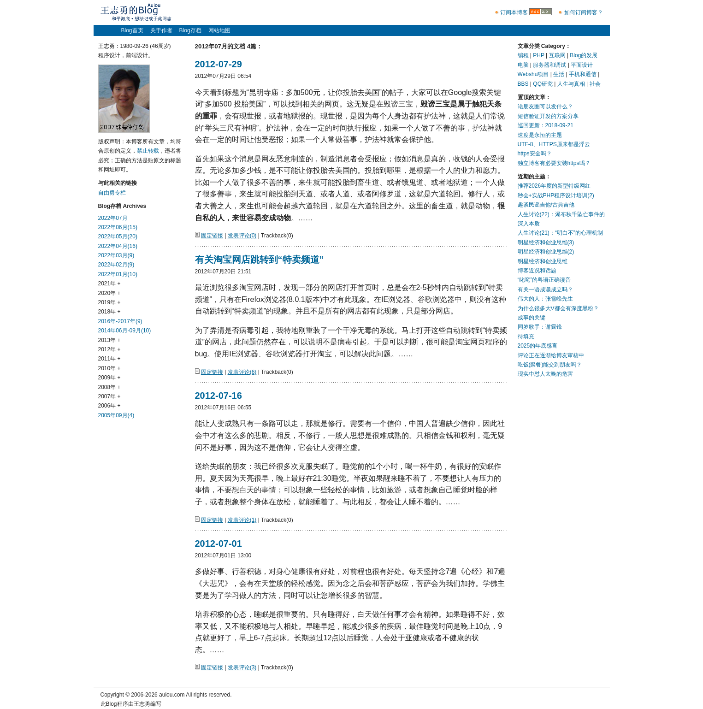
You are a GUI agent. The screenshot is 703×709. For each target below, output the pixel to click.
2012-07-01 (218, 543)
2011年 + (109, 358)
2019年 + (109, 302)
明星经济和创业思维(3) (546, 242)
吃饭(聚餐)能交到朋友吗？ (550, 364)
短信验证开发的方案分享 (548, 116)
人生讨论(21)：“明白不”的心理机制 (560, 233)
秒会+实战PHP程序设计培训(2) (556, 195)
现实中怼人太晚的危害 (545, 374)
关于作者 (161, 30)
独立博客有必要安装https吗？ (554, 163)
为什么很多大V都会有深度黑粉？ (558, 308)
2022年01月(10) (117, 274)
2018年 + (109, 311)
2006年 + (109, 405)
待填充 (526, 336)
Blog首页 (132, 30)
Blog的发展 (583, 55)
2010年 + (109, 368)
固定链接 (212, 235)
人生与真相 (571, 84)
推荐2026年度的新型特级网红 (554, 186)
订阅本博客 (514, 12)
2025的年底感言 (538, 346)
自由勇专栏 (112, 192)
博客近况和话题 (537, 270)
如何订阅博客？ (583, 12)
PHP (538, 55)
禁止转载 (148, 151)
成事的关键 (531, 317)
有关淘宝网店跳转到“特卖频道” (259, 259)
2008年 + (109, 387)
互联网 (557, 55)
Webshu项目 (533, 74)
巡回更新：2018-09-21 (545, 125)
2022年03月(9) (116, 255)
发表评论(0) (242, 235)
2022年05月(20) (117, 236)
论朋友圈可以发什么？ (545, 106)
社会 (595, 84)
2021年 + (109, 283)
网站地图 (219, 30)
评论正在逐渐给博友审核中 (551, 355)
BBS (523, 84)
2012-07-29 (218, 64)
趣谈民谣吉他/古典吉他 (546, 204)
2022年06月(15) (117, 227)
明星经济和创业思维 (542, 261)
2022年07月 (113, 218)
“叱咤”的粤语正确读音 (544, 280)
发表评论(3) (242, 667)
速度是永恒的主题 (540, 135)
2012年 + (109, 349)
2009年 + (109, 377)
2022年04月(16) (117, 246)
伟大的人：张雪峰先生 (545, 298)
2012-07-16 (218, 395)
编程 (523, 55)
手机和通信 (583, 74)
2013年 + (109, 340)
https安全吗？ (535, 153)
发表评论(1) (242, 520)
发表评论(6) (242, 372)
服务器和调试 (549, 65)
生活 (558, 74)
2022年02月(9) (116, 264)
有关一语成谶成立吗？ (545, 289)
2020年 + (109, 293)
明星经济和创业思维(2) (546, 251)
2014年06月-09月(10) (124, 330)
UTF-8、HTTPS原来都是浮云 (554, 144)
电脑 (523, 65)
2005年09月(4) (116, 415)
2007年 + (109, 396)
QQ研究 (543, 84)
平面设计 (582, 65)
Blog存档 (190, 30)
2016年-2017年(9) (120, 321)
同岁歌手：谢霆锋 (540, 327)
